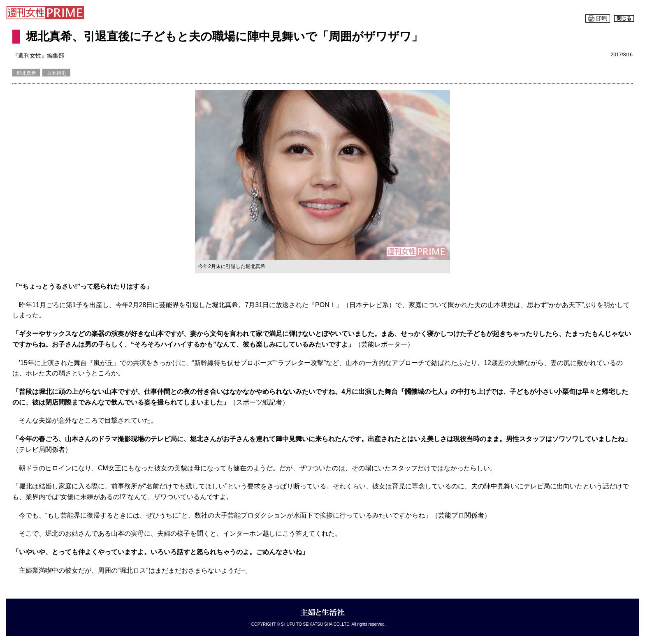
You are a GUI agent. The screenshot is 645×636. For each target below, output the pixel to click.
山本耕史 (56, 73)
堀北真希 (26, 73)
